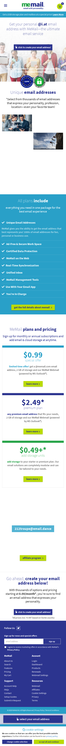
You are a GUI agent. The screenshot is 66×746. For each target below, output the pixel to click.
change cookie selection (17, 742)
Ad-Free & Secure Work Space (21, 244)
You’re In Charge (14, 294)
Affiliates (36, 689)
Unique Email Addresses (18, 222)
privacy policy (52, 736)
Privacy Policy (39, 710)
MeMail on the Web (15, 258)
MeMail (14, 710)
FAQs (6, 689)
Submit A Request (12, 700)
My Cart (7, 675)
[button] (60, 6)
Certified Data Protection (19, 251)
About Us (8, 660)
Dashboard (37, 664)
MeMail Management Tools (20, 279)
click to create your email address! (33, 47)
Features (8, 668)
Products (36, 668)
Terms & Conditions (52, 710)
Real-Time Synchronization (20, 265)
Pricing (7, 671)
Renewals (36, 671)
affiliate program (33, 558)
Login (34, 660)
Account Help (10, 686)
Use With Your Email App (18, 287)
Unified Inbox (12, 272)
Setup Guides (10, 696)
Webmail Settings (40, 675)
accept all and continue (49, 742)
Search (7, 664)
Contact (7, 693)
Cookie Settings (39, 693)
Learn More (33, 383)
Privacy (35, 696)
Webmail (36, 686)
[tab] (33, 222)
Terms (35, 700)
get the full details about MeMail (33, 307)
